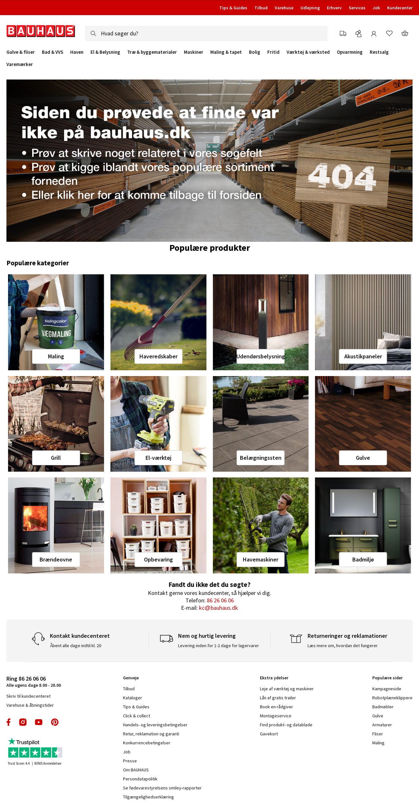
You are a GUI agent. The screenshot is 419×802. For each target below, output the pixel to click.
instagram (22, 722)
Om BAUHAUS (136, 770)
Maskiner (193, 52)
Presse (130, 761)
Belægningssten (260, 457)
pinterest (54, 722)
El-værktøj (158, 457)
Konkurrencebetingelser (146, 743)
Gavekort (269, 734)
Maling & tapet (226, 52)
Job (376, 8)
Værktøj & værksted (308, 52)
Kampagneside (386, 689)
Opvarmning (350, 52)
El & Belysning (105, 52)
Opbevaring (158, 559)
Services (357, 8)
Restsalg (379, 52)
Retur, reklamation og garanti (151, 734)
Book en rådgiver (276, 707)
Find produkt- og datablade (286, 725)
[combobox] (206, 33)
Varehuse (284, 8)
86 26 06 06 (220, 600)
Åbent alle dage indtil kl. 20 (75, 645)
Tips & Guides (233, 8)
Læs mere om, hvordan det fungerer (343, 645)
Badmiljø (363, 559)
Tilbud (261, 8)
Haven (76, 52)
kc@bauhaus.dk (218, 607)
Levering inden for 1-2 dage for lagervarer (218, 645)
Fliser (377, 734)
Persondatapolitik (140, 779)
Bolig (254, 52)
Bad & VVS (52, 52)
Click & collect (136, 716)
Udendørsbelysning (261, 356)
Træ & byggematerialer (152, 52)
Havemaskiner (260, 559)
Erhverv (334, 8)
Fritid (273, 52)
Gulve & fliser (20, 52)
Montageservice (275, 716)
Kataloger (132, 698)
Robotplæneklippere (392, 698)
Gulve (363, 457)
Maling (56, 356)
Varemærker (19, 64)
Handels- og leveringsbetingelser (155, 725)
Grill (56, 457)
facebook (8, 722)
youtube (38, 722)
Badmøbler (383, 707)
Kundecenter (400, 8)
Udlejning (310, 8)
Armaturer (382, 725)
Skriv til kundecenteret (28, 696)
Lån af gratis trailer (278, 698)
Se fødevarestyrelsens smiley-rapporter (162, 788)
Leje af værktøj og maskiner (287, 689)
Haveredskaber (158, 356)
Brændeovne (56, 559)
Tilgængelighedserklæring (148, 797)
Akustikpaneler (363, 356)
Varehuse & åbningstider (30, 705)
